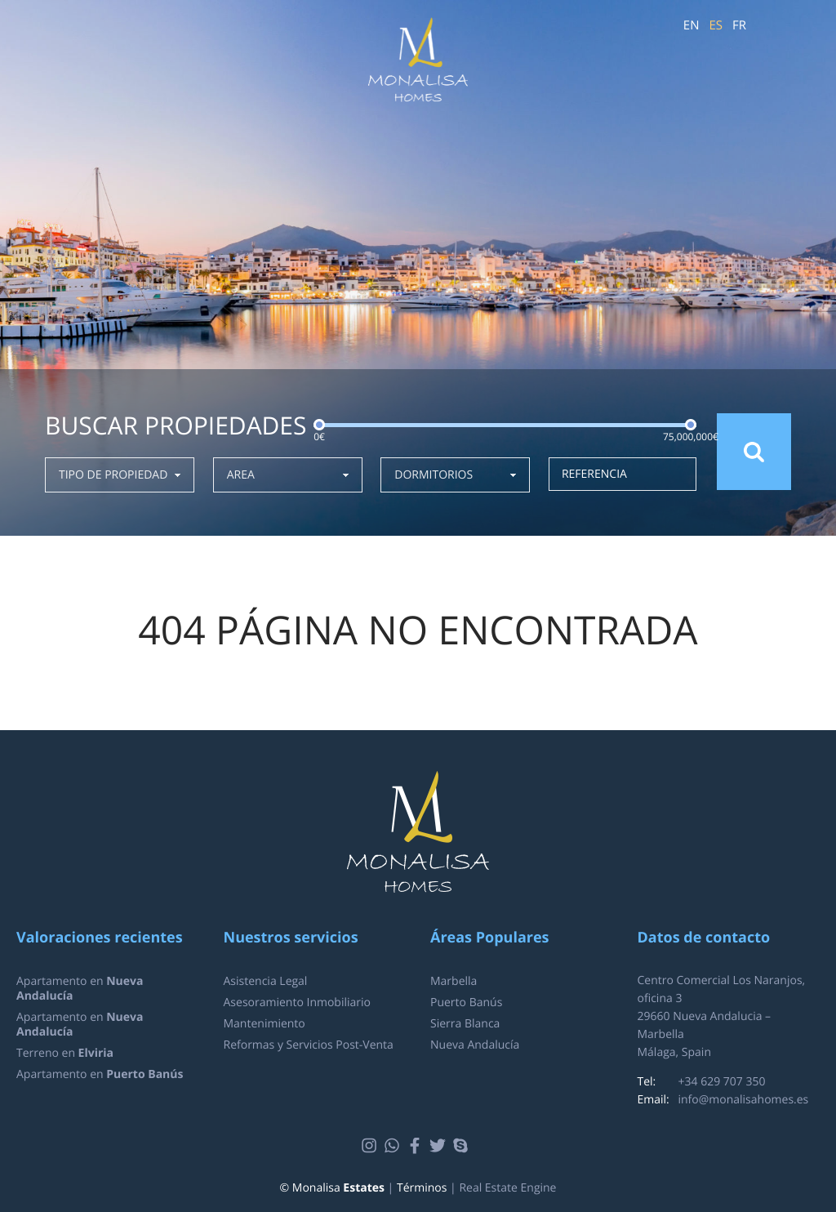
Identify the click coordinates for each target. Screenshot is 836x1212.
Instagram (371, 1146)
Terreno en (64, 1053)
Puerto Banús (466, 1002)
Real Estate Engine (507, 1188)
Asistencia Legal (266, 981)
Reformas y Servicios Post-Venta (309, 1045)
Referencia (594, 474)
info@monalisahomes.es (743, 1099)
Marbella (453, 981)
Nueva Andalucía (474, 1045)
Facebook (417, 1146)
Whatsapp (394, 1146)
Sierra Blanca (465, 1024)
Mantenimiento (264, 1024)
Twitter (439, 1146)
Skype (462, 1146)
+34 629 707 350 (722, 1081)
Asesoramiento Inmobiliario (297, 1002)
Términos (422, 1188)
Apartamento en (80, 989)
